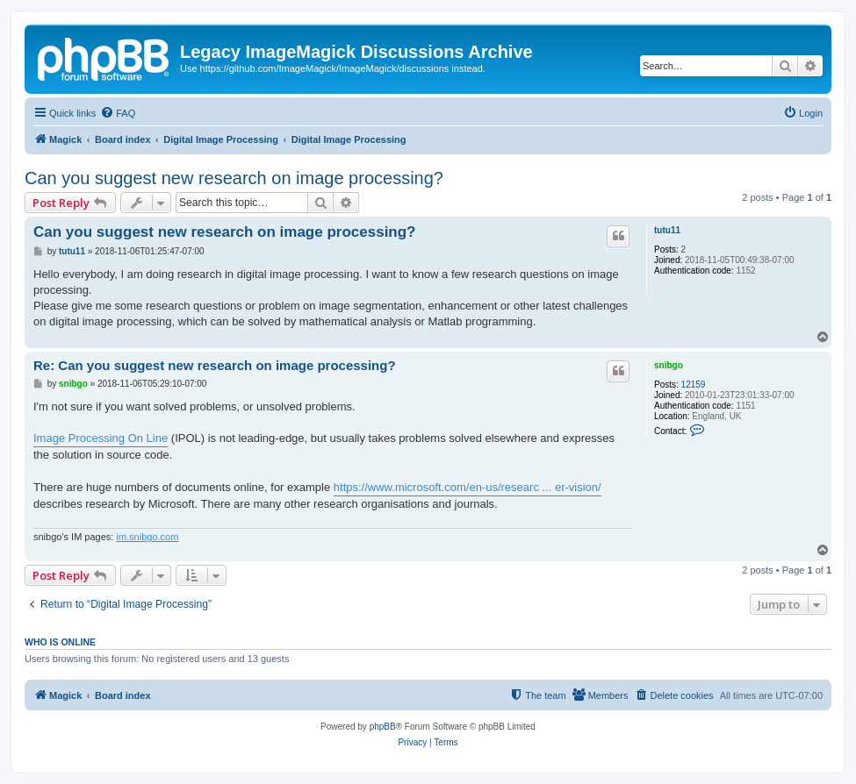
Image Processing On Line (100, 438)
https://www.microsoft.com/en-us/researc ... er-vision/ (467, 487)
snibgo (668, 365)
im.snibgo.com (147, 536)
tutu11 (667, 230)
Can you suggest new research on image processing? (234, 178)
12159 (693, 384)
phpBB (383, 726)
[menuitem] (117, 113)
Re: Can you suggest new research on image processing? (214, 365)
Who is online (60, 642)
